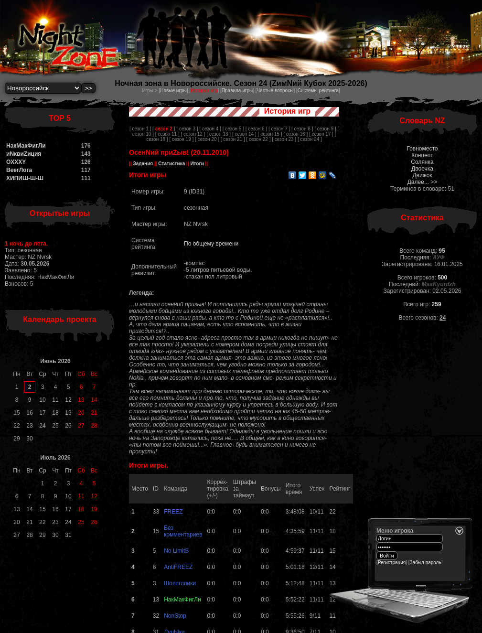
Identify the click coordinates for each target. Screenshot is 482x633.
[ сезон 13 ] (218, 134)
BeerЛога (19, 170)
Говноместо (422, 148)
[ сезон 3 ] (187, 128)
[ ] (163, 128)
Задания (143, 163)
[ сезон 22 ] (258, 139)
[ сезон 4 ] (210, 128)
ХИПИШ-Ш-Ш (24, 178)
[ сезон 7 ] (279, 128)
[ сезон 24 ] (310, 139)
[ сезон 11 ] (167, 134)
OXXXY (16, 162)
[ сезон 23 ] (284, 139)
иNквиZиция (23, 153)
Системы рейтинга (318, 90)
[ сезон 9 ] (325, 128)
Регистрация (392, 562)
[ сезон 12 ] (193, 134)
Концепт (422, 155)
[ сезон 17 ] (321, 134)
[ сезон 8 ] (302, 128)
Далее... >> (422, 182)
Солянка (422, 162)
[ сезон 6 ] (256, 128)
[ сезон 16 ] (295, 134)
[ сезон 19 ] (181, 139)
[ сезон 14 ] (244, 134)
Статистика (171, 163)
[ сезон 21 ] (233, 139)
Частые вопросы (275, 90)
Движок (422, 175)
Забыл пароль (425, 562)
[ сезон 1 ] (140, 128)
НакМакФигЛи (26, 145)
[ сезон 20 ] (207, 139)
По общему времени (211, 243)
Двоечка (422, 168)
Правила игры (237, 90)
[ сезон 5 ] (233, 128)
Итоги (197, 163)
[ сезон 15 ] (270, 134)
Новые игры (173, 90)
